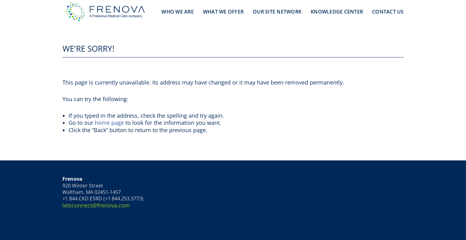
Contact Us (388, 11)
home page (109, 122)
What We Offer (223, 11)
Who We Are (177, 11)
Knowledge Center (337, 11)
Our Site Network (277, 11)
